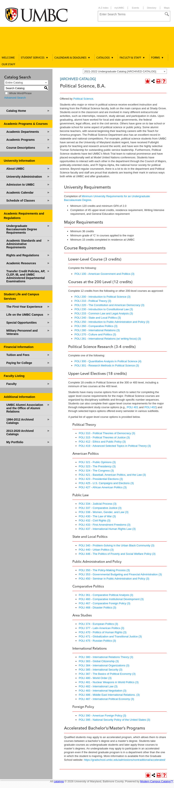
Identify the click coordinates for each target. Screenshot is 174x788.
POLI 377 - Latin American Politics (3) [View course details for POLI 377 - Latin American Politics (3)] (101, 628)
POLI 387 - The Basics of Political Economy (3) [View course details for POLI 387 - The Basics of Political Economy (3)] (107, 673)
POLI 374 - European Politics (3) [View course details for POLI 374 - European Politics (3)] (98, 623)
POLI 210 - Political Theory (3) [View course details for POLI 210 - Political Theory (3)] (93, 300)
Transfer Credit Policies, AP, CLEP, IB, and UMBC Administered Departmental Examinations (28, 276)
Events (135, 8)
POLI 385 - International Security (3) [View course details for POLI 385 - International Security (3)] (100, 669)
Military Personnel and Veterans (28, 332)
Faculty (28, 384)
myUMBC (119, 8)
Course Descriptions (28, 147)
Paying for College (28, 363)
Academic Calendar (28, 192)
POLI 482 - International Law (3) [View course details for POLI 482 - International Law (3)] (98, 686)
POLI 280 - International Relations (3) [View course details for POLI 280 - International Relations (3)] (97, 330)
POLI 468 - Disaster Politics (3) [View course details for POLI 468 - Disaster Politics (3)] (97, 607)
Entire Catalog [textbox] (14, 82)
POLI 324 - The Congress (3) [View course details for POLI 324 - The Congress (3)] (96, 470)
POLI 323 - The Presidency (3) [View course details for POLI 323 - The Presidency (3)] (97, 466)
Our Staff (8, 64)
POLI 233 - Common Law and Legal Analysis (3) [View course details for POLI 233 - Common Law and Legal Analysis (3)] (104, 313)
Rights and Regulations (28, 255)
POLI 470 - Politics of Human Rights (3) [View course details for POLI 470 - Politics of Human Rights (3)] (103, 632)
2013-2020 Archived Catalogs (28, 432)
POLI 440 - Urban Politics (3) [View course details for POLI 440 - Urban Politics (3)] (96, 549)
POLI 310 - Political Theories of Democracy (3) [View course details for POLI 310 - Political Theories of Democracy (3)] (107, 433)
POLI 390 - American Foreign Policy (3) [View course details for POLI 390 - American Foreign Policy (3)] (102, 715)
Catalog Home (28, 110)
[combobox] (125, 71)
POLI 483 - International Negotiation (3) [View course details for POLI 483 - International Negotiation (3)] (102, 690)
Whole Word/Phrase (20, 93)
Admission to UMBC (28, 184)
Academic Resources (28, 263)
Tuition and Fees (28, 355)
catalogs (59, 781)
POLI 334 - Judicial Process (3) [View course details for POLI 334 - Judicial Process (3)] (97, 503)
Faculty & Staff (132, 57)
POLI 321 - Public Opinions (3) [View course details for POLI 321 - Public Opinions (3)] (97, 462)
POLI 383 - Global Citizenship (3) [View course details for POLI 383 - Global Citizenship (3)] (99, 661)
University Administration (28, 176)
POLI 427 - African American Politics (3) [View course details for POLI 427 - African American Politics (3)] (103, 487)
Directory (151, 8)
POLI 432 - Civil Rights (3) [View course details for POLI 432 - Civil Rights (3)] (94, 520)
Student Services (34, 57)
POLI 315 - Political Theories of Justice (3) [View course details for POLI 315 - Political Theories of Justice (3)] (104, 437)
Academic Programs (28, 139)
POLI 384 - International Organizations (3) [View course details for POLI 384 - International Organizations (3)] (104, 665)
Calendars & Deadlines (72, 57)
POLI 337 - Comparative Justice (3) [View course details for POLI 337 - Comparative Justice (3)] (100, 507)
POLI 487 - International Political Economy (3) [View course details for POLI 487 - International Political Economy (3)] (106, 699)
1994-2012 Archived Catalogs (28, 421)
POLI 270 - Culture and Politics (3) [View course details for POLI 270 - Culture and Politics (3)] (95, 334)
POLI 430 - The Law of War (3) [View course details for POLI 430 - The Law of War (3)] (97, 516)
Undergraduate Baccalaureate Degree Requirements (28, 229)
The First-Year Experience (28, 306)
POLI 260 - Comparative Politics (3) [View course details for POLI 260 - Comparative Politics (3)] (96, 326)
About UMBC (28, 168)
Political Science (83, 98)
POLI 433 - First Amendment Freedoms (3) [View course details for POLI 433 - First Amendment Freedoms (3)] (104, 524)
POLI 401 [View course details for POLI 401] (132, 407)
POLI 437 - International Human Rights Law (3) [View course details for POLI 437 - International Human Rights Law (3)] (107, 528)
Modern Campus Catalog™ (156, 781)
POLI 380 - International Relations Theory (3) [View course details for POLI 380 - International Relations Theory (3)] (106, 657)
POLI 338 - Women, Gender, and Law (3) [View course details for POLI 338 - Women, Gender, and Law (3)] (103, 512)
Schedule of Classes (28, 200)
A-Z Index (103, 8)
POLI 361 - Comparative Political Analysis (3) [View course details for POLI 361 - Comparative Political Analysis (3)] (106, 595)
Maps (167, 8)
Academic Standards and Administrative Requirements (28, 244)
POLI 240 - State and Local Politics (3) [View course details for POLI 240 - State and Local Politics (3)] (98, 317)
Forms (157, 57)
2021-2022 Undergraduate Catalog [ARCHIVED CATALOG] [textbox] (120, 71)
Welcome (8, 58)
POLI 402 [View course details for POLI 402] (150, 407)
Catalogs (105, 57)
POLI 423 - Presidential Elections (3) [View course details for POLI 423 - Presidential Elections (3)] (101, 479)
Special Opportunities (28, 322)
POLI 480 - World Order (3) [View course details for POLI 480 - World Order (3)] (95, 678)
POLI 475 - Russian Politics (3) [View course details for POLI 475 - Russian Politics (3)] (97, 640)
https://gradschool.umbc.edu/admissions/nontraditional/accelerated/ (124, 759)
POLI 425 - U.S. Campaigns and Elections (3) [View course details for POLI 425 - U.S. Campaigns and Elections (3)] (106, 483)
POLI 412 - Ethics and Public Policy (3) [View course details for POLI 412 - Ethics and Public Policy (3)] (102, 441)
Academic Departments (28, 131)
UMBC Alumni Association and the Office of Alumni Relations (28, 408)
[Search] (167, 14)
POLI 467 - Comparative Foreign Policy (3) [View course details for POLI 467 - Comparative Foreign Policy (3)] (104, 603)
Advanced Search (15, 97)
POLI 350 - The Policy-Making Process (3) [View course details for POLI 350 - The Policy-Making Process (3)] (104, 570)
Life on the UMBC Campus (28, 314)
